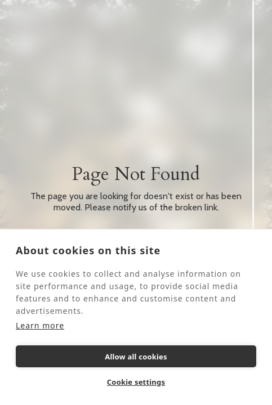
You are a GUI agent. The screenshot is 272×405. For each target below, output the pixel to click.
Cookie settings (136, 382)
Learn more (40, 325)
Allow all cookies (136, 357)
